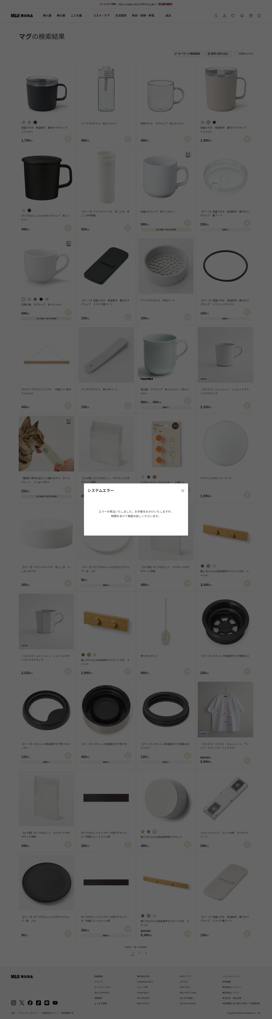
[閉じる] (183, 490)
